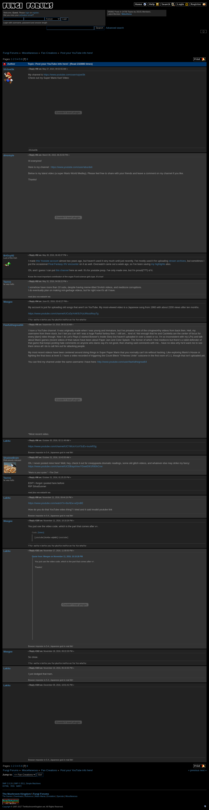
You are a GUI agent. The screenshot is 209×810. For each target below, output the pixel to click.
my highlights (158, 264)
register (35, 13)
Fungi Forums (41, 793)
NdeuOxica (126, 14)
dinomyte (8, 155)
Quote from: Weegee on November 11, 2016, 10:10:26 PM (57, 556)
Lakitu (7, 440)
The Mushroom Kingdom (16, 793)
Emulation (51, 796)
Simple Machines (33, 783)
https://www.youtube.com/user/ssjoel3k (64, 74)
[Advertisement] (104, 42)
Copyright (6, 807)
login (27, 13)
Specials (60, 796)
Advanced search (115, 28)
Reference (29, 796)
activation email (26, 15)
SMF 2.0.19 (7, 783)
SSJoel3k (8, 69)
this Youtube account (47, 260)
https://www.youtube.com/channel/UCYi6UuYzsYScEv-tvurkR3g (62, 446)
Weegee (7, 301)
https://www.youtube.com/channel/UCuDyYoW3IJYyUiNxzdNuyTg (63, 313)
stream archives (177, 260)
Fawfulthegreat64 (13, 325)
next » (203, 770)
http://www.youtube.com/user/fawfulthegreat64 (122, 361)
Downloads (18, 796)
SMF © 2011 (19, 783)
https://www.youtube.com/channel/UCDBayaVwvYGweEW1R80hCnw (65, 466)
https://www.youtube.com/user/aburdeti (71, 167)
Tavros (7, 281)
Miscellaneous (71, 796)
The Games (7, 796)
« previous (193, 770)
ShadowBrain (11, 457)
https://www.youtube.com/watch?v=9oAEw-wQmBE (55, 503)
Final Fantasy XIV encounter (63, 264)
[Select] (41, 533)
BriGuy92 (8, 255)
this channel (62, 270)
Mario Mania (40, 796)
